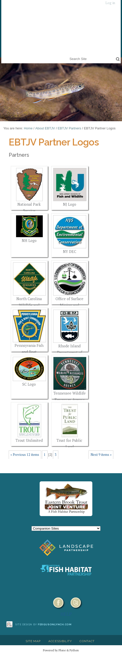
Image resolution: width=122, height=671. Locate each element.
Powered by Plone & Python (61, 650)
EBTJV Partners (69, 128)
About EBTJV (45, 128)
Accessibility (60, 641)
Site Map (33, 641)
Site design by (43, 624)
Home (28, 128)
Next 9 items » (101, 455)
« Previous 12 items (24, 455)
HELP (66, 614)
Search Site (68, 55)
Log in (110, 3)
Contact (87, 641)
